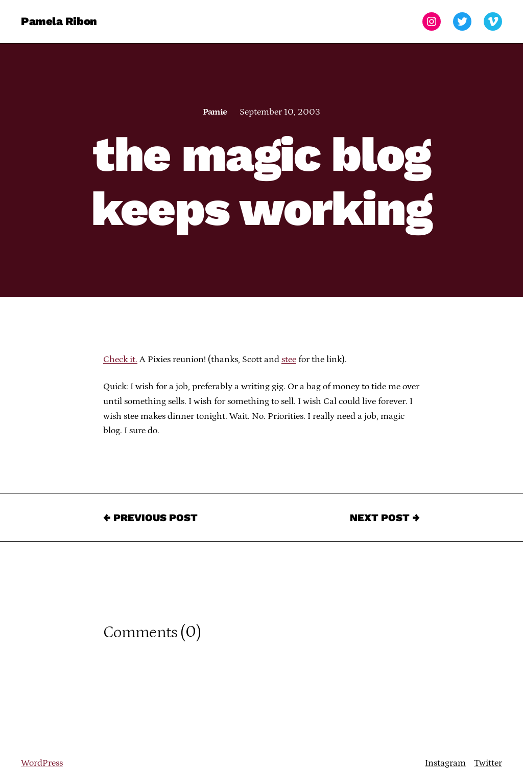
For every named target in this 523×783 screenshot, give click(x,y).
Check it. (120, 359)
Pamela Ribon (59, 21)
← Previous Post (150, 517)
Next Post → (385, 517)
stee (288, 359)
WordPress (42, 763)
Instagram (445, 763)
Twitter (488, 763)
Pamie (215, 112)
